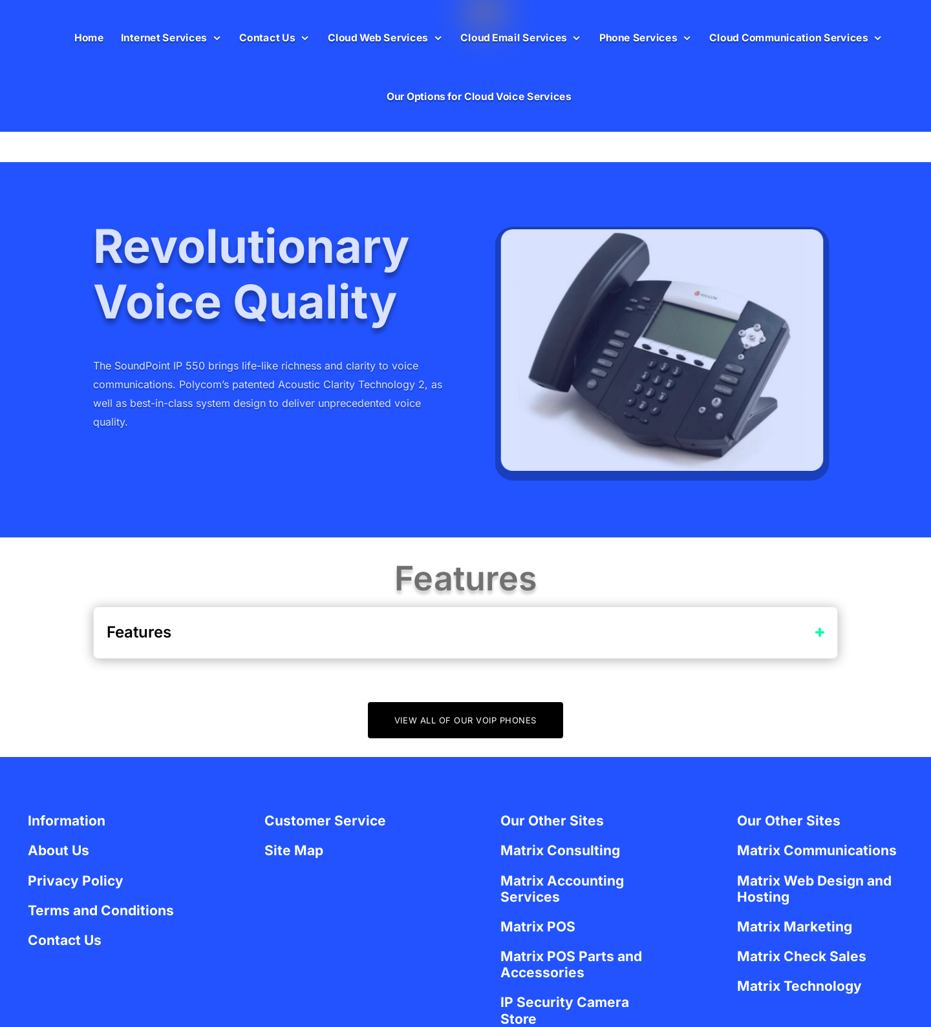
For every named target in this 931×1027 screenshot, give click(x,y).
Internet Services (164, 37)
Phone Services (638, 37)
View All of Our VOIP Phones (465, 720)
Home (89, 37)
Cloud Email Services (513, 37)
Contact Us (267, 37)
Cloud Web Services (378, 37)
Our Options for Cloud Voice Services (479, 96)
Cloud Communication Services (788, 37)
